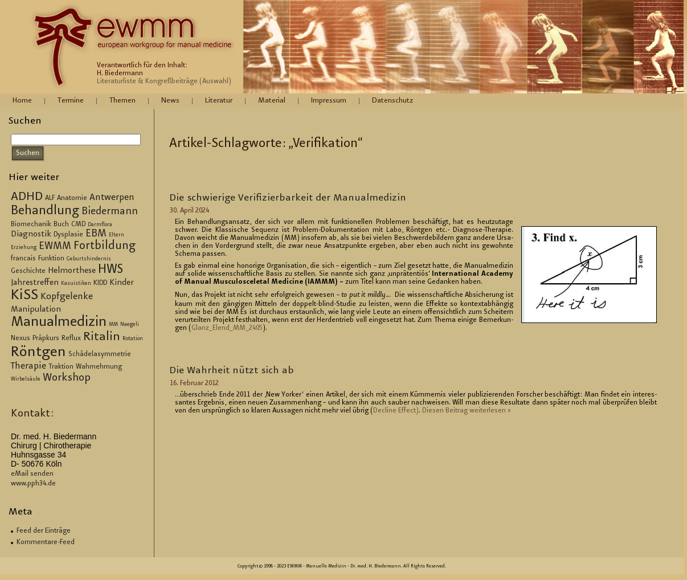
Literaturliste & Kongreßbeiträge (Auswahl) (164, 81)
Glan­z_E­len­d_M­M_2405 (227, 328)
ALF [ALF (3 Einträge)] (50, 198)
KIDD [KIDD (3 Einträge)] (100, 283)
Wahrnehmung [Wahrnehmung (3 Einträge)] (99, 367)
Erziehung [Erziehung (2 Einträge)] (23, 248)
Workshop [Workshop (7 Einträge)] (67, 378)
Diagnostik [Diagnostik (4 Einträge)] (31, 234)
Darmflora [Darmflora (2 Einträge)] (100, 225)
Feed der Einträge (44, 531)
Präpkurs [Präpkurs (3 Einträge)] (45, 338)
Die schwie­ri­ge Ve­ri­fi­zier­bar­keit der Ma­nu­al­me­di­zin (287, 198)
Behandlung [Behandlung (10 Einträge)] (45, 211)
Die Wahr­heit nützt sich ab (231, 371)
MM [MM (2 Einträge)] (113, 325)
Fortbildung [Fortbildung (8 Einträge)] (104, 246)
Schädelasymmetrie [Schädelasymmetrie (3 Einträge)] (99, 354)
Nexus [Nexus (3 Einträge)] (20, 338)
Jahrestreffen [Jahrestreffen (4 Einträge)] (35, 283)
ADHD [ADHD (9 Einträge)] (27, 197)
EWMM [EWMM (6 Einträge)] (55, 246)
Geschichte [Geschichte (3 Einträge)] (28, 271)
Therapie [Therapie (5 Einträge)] (28, 366)
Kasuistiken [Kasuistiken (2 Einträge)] (76, 284)
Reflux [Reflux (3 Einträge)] (71, 338)
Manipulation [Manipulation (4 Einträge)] (36, 309)
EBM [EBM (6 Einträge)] (96, 234)
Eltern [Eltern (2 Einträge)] (116, 235)
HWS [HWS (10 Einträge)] (110, 270)
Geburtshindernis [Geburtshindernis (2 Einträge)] (89, 259)
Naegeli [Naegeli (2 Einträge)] (129, 325)
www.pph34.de (33, 484)
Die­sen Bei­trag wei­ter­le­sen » (466, 411)
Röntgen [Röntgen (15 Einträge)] (38, 352)
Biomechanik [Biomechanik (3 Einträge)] (31, 224)
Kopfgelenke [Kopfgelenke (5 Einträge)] (66, 297)
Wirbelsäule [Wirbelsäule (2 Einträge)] (25, 379)
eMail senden (32, 474)
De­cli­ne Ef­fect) (396, 411)
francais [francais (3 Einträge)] (23, 259)
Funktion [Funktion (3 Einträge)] (51, 259)
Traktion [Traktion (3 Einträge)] (60, 367)
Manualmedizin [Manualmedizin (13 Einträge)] (59, 322)
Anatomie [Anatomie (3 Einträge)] (72, 198)
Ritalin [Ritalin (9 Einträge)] (101, 337)
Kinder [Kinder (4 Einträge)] (121, 283)
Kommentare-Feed (46, 542)
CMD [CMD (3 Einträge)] (78, 224)
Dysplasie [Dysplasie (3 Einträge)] (68, 235)
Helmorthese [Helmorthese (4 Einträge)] (72, 271)
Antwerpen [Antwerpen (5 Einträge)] (111, 198)
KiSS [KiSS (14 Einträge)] (24, 296)
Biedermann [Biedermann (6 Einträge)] (109, 212)
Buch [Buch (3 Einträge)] (61, 224)
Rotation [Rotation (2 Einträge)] (132, 339)
